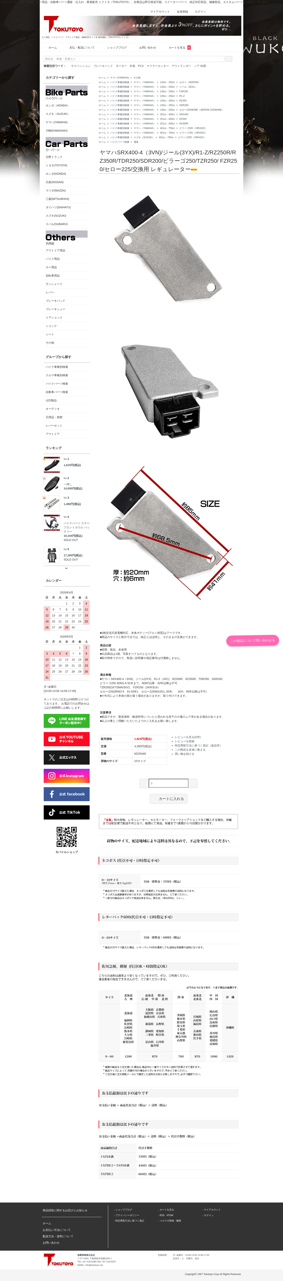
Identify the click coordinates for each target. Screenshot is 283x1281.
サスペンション (81, 65)
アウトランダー (181, 65)
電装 (136, 142)
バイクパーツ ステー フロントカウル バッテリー (77, 524)
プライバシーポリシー (127, 1215)
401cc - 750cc (167, 128)
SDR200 (183, 105)
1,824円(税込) (142, 738)
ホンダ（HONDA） (67, 96)
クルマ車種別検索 (57, 375)
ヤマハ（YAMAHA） (145, 82)
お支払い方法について (57, 1229)
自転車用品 (53, 275)
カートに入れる (168, 798)
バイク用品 (53, 258)
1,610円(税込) (72, 465)
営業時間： (163, 1255)
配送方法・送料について (58, 1236)
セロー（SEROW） (189, 82)
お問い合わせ (145, 47)
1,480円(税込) (72, 504)
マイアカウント (158, 11)
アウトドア (53, 434)
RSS (162, 1215)
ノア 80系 (200, 65)
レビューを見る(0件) (188, 737)
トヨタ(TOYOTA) (56, 165)
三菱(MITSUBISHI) (57, 198)
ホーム (50, 47)
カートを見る (177, 47)
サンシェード (54, 284)
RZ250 (183, 100)
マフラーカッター (157, 65)
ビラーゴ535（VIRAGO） (193, 128)
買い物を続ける (184, 753)
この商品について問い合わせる (252, 640)
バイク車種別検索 (119, 82)
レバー (50, 292)
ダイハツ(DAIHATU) (58, 207)
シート (50, 334)
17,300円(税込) (73, 555)
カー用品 (51, 267)
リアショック (54, 317)
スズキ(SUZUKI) (56, 215)
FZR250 (183, 91)
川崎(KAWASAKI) (56, 130)
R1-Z (182, 96)
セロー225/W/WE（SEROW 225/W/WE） (201, 109)
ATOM (169, 1215)
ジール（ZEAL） (188, 86)
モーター (121, 65)
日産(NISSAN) (54, 182)
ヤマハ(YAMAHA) (119, 77)
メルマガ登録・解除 (170, 1220)
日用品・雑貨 (54, 417)
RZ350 (183, 119)
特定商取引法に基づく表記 (129, 1220)
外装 (132, 65)
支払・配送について (79, 47)
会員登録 (180, 11)
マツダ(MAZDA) (56, 190)
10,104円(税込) (73, 535)
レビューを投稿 (184, 741)
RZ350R (183, 123)
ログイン (198, 11)
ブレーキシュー (55, 309)
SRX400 (183, 114)
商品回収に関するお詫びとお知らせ (65, 1210)
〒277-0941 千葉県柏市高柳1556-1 (94, 1258)
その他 (137, 77)
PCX (141, 65)
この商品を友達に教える (190, 749)
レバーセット (54, 425)
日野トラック (67, 148)
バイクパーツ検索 (119, 142)
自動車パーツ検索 (57, 392)
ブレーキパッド (103, 65)
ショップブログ (114, 47)
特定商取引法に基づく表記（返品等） (198, 745)
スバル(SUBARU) (57, 224)
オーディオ (53, 408)
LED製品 (51, 400)
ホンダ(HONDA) (56, 173)
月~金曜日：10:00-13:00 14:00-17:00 (191, 1255)
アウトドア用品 (67, 241)
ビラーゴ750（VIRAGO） (193, 132)
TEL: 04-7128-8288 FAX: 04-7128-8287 (96, 1261)
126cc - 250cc (167, 82)
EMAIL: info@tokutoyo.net (90, 1265)
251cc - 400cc (167, 114)
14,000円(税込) (73, 488)
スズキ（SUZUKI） (144, 137)
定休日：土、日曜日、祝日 (186, 1258)
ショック (51, 325)
